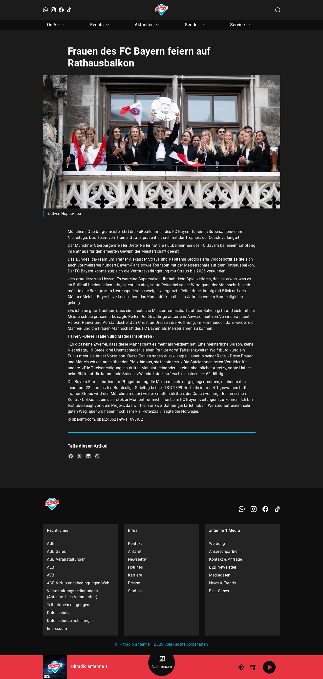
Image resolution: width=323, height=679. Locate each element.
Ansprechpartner (224, 551)
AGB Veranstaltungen (66, 559)
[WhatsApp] (45, 9)
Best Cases (219, 591)
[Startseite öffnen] (161, 10)
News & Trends (222, 583)
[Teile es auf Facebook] (71, 456)
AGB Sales (56, 551)
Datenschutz (58, 612)
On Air (56, 25)
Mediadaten (220, 575)
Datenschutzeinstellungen (70, 620)
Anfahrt (135, 551)
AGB (51, 543)
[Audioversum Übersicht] (161, 662)
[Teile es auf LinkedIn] (88, 456)
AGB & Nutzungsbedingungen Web (78, 583)
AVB (50, 575)
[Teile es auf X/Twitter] (80, 456)
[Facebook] (61, 9)
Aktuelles (147, 25)
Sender (195, 25)
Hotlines (135, 567)
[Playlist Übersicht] (253, 667)
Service (241, 25)
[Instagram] (53, 9)
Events (100, 25)
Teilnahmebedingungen (68, 604)
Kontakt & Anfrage (225, 559)
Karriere (135, 575)
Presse (134, 583)
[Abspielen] (269, 667)
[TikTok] (69, 9)
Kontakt (135, 543)
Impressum (57, 628)
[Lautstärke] (241, 667)
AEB (50, 567)
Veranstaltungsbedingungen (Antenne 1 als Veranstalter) (72, 594)
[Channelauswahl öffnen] (277, 10)
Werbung (217, 543)
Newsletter (137, 559)
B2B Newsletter (223, 567)
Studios (135, 591)
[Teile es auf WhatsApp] (97, 456)
